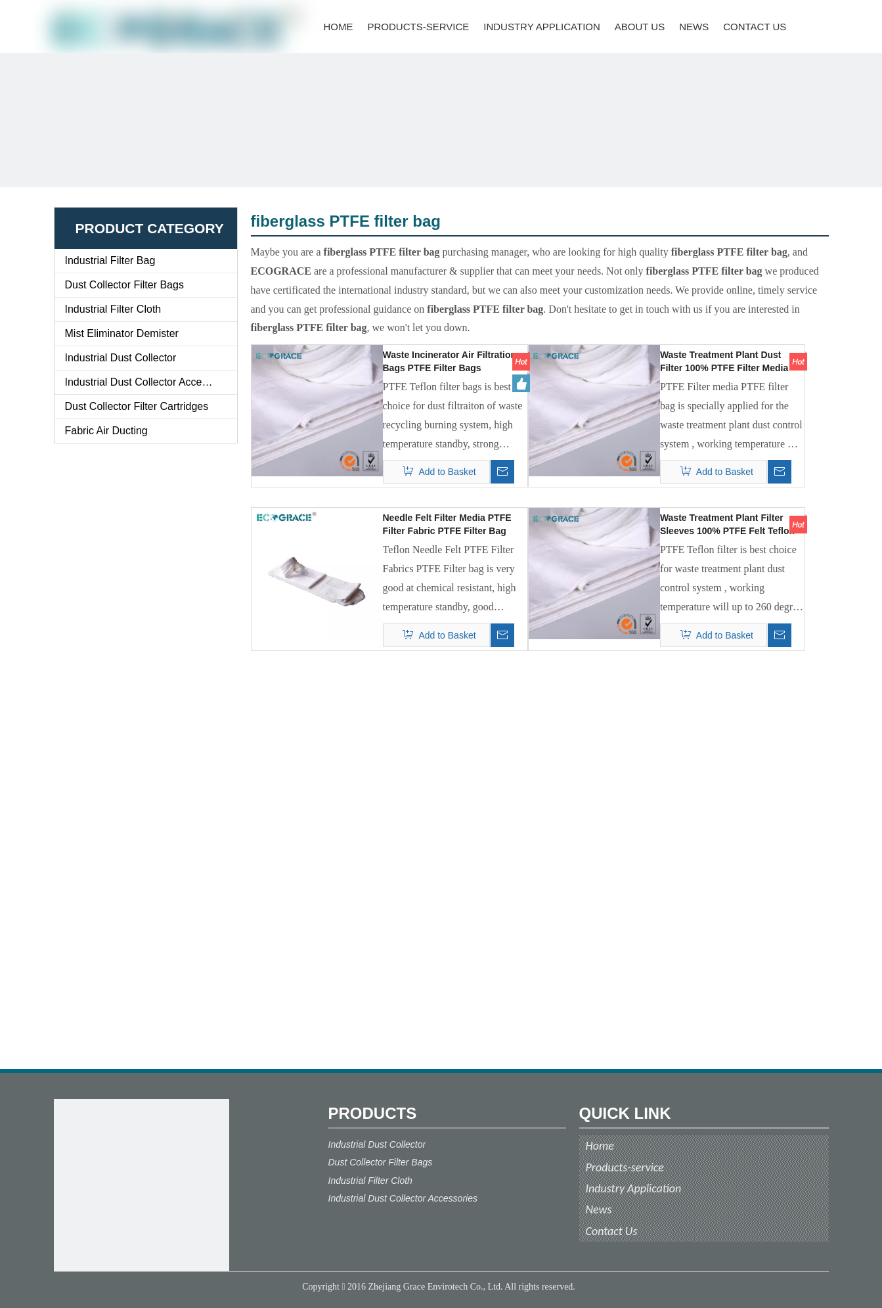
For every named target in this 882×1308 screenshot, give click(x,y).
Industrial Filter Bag (110, 260)
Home (600, 1146)
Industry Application (634, 1188)
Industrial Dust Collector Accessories (150, 382)
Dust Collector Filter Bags (124, 284)
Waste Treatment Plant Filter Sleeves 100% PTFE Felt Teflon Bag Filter (727, 524)
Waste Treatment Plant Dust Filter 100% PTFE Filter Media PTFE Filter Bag (724, 362)
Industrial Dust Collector (121, 357)
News (599, 1209)
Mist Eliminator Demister (122, 333)
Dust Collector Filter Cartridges (137, 406)
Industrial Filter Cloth (113, 309)
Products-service (625, 1167)
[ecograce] (141, 1186)
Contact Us (612, 1231)
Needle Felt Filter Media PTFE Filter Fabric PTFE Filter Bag (447, 524)
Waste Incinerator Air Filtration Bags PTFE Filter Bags (450, 361)
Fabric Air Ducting (106, 430)
